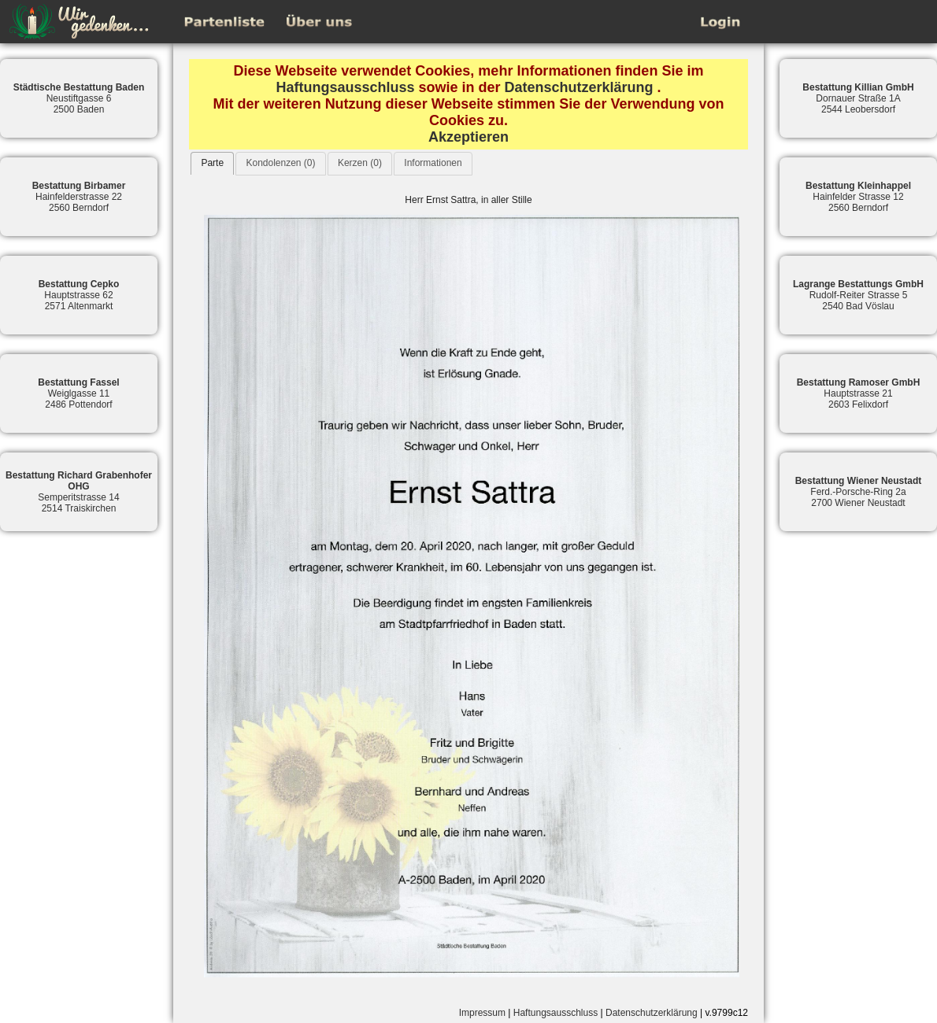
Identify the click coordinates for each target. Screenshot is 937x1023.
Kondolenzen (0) (280, 162)
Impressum (482, 1012)
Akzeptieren (468, 137)
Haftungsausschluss (345, 87)
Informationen (432, 162)
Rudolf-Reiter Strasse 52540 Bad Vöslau (858, 295)
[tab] (212, 163)
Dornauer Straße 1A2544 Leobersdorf (857, 98)
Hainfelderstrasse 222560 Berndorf (79, 196)
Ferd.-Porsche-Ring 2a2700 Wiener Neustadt (858, 491)
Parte (212, 162)
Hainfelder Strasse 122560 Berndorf (858, 196)
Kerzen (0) (360, 162)
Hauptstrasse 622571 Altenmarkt (79, 295)
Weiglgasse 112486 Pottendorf (78, 393)
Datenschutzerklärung (579, 87)
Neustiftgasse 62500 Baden (79, 98)
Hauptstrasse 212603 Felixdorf (858, 393)
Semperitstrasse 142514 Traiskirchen (79, 492)
